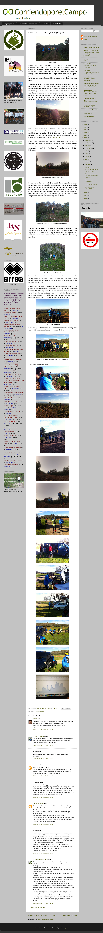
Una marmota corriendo (89, 180)
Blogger (65, 928)
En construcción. (88, 106)
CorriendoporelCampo (40, 859)
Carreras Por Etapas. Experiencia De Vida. (90, 86)
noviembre (88, 143)
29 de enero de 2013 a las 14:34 (43, 903)
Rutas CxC (45, 24)
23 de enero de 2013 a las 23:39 (43, 745)
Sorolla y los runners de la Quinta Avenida (91, 73)
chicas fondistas (38, 803)
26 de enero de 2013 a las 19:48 (43, 824)
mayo (87, 156)
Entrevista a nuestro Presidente (89, 79)
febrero (87, 164)
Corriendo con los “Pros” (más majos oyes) (91, 175)
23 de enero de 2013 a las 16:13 (43, 730)
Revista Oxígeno (89, 116)
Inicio (55, 915)
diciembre (88, 140)
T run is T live (88, 64)
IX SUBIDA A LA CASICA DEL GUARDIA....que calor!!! (91, 93)
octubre (87, 145)
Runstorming (88, 113)
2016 (85, 129)
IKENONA (56, 137)
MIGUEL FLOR (88, 90)
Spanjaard (87, 70)
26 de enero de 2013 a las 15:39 (43, 797)
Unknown (36, 765)
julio (86, 151)
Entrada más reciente (37, 915)
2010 (85, 198)
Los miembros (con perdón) (28, 24)
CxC (36, 711)
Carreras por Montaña (91, 110)
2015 (85, 132)
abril (86, 159)
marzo (87, 162)
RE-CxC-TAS (56, 24)
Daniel (35, 719)
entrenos (41, 711)
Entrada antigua (70, 915)
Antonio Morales (38, 736)
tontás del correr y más (91, 83)
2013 (85, 138)
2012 (85, 193)
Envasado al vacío (90, 105)
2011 (85, 195)
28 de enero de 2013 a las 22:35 (43, 853)
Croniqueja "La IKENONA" (89, 187)
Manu (85, 39)
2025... (86, 60)
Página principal (9, 24)
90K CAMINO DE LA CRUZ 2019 (90, 66)
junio (86, 154)
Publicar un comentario (38, 907)
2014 (85, 135)
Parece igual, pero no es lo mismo (91, 170)
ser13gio (86, 59)
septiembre (88, 148)
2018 (85, 124)
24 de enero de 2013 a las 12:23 (43, 776)
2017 (85, 127)
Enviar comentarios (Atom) (45, 919)
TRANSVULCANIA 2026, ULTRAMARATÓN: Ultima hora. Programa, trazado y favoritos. (91, 53)
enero (87, 167)
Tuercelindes (88, 77)
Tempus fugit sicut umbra (91, 102)
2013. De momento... (91, 184)
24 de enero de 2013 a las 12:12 (43, 758)
